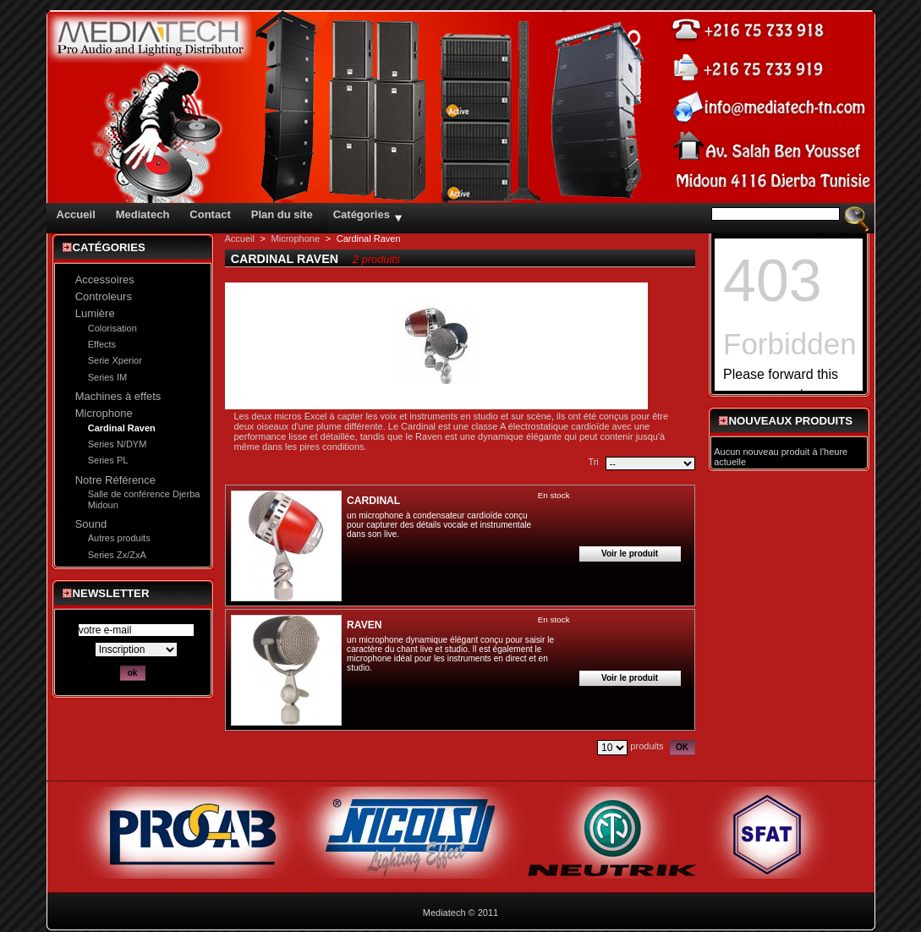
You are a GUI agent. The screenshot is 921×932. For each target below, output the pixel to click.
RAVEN (364, 625)
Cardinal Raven (122, 428)
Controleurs (103, 296)
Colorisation (112, 328)
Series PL (108, 460)
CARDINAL (373, 501)
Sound (91, 524)
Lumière (95, 313)
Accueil (240, 238)
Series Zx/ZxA (117, 555)
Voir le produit (629, 553)
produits (646, 746)
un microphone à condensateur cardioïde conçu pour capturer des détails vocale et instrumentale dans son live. (439, 525)
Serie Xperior (115, 360)
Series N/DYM (117, 444)
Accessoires (104, 279)
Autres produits (119, 538)
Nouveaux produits (791, 420)
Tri (593, 462)
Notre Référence (115, 480)
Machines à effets (118, 396)
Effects (102, 344)
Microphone (104, 413)
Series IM (107, 377)
